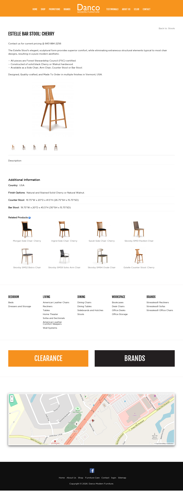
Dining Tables (84, 310)
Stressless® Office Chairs (160, 314)
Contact (146, 9)
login (113, 481)
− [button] (12, 403)
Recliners (47, 310)
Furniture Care (92, 481)
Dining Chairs (84, 306)
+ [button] (12, 400)
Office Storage (120, 318)
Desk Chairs (118, 310)
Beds (10, 306)
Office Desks (118, 314)
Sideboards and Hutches (90, 314)
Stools (80, 318)
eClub (136, 9)
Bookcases (117, 306)
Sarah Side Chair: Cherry (101, 231)
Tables (46, 314)
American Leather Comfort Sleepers (52, 326)
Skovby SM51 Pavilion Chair (139, 231)
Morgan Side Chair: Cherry (27, 231)
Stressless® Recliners (158, 306)
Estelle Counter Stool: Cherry (139, 258)
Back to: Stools (166, 28)
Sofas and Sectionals (54, 322)
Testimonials (112, 9)
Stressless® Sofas (156, 310)
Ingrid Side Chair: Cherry (64, 231)
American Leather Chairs (56, 306)
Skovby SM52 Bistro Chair (27, 258)
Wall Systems (50, 331)
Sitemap (122, 481)
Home (35, 9)
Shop (43, 9)
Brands (67, 9)
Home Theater (50, 318)
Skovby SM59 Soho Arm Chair (64, 259)
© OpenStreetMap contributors (164, 447)
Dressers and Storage (19, 310)
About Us (126, 9)
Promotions (54, 9)
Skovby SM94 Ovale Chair (102, 258)
